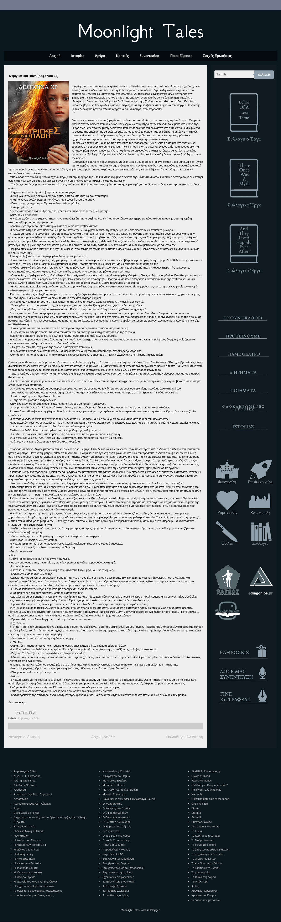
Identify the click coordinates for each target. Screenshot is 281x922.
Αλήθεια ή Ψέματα (24, 785)
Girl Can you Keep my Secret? (209, 785)
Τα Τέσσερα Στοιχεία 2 (116, 890)
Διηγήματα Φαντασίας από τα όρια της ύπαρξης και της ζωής (50, 817)
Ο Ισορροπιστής (112, 803)
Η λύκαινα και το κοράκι (28, 872)
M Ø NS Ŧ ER (199, 803)
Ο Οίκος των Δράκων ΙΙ (116, 817)
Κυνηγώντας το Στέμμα (116, 776)
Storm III (196, 817)
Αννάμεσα (20, 789)
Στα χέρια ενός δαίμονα (116, 863)
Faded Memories (201, 780)
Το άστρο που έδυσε (203, 844)
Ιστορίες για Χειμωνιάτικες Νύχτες (34, 895)
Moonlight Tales (140, 31)
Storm (195, 808)
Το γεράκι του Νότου (203, 858)
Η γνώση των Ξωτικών (27, 863)
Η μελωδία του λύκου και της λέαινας (35, 881)
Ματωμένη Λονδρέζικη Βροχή (120, 789)
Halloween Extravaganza (206, 789)
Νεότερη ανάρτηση (24, 737)
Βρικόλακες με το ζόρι (26, 812)
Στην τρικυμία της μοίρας (117, 872)
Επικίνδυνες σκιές (24, 826)
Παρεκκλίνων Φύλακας (116, 849)
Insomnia (196, 794)
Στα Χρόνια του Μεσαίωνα (118, 858)
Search (264, 74)
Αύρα (17, 808)
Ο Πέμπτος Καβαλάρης (116, 821)
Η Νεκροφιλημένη (24, 858)
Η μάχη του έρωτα (24, 877)
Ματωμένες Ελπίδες (114, 780)
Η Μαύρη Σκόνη (23, 854)
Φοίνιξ (195, 886)
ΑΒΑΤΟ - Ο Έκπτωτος (27, 776)
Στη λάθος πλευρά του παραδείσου (123, 867)
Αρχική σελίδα (103, 737)
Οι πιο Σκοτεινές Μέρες (116, 835)
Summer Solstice (201, 821)
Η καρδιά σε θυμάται (26, 867)
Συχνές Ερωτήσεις (217, 56)
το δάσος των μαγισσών (205, 900)
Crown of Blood (200, 776)
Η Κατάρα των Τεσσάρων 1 (30, 844)
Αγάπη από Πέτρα (25, 780)
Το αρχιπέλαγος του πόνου (207, 854)
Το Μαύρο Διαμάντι (202, 840)
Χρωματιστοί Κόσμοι (203, 895)
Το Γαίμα (196, 831)
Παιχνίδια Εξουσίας (114, 844)
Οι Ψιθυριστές (111, 831)
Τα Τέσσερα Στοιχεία (115, 886)
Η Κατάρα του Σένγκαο (27, 840)
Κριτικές (122, 56)
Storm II (196, 812)
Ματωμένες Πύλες (113, 785)
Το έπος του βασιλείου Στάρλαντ (210, 849)
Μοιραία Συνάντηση (114, 794)
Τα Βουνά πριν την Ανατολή (119, 881)
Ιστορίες (77, 56)
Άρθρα (100, 56)
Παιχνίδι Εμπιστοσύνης (116, 840)
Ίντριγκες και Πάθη (29, 718)
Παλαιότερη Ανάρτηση (184, 737)
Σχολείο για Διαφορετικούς (118, 877)
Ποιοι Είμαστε (181, 56)
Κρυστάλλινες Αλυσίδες (116, 771)
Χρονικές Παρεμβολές (204, 890)
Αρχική (55, 56)
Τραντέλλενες (199, 881)
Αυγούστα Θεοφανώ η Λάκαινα (32, 803)
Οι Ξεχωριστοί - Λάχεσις (117, 826)
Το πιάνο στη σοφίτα (203, 877)
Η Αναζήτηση (21, 835)
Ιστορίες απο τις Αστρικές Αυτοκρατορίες (38, 890)
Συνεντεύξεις (150, 56)
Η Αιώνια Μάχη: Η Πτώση (29, 831)
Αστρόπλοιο (21, 798)
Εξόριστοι (19, 821)
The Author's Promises (204, 826)
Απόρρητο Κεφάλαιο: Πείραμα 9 (33, 794)
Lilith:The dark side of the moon (210, 798)
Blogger (154, 910)
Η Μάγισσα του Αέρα (26, 849)
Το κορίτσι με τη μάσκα (204, 867)
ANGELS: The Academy (205, 771)
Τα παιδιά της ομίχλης (116, 895)
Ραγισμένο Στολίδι (113, 854)
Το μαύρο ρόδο (200, 872)
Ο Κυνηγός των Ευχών (116, 808)
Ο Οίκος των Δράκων (115, 812)
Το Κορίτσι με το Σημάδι (205, 835)
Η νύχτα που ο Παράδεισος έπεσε (34, 886)
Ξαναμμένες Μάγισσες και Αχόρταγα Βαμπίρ (129, 798)
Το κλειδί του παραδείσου (206, 863)
